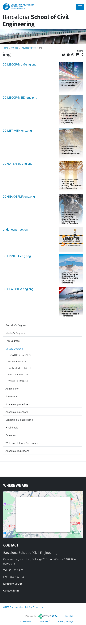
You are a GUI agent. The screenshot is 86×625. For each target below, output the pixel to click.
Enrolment (11, 396)
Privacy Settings (65, 621)
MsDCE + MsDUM (18, 374)
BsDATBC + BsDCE (18, 355)
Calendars (11, 435)
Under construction (15, 229)
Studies (14, 48)
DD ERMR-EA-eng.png (17, 256)
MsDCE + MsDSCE (18, 380)
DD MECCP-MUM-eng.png (19, 64)
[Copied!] (82, 55)
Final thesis (11, 427)
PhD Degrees (12, 340)
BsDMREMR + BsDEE (19, 368)
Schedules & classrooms (19, 419)
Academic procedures (17, 404)
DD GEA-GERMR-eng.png (19, 196)
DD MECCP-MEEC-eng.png (20, 97)
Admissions (12, 388)
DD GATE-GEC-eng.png (17, 163)
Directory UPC (11, 583)
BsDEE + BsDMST (17, 361)
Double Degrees (28, 48)
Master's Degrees (15, 333)
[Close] (80, 7)
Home (5, 48)
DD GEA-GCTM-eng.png (18, 289)
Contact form (11, 590)
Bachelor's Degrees (16, 325)
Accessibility (25, 621)
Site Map (69, 616)
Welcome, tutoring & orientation (22, 443)
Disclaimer (43, 621)
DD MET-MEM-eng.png (17, 130)
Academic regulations (17, 450)
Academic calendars (16, 411)
